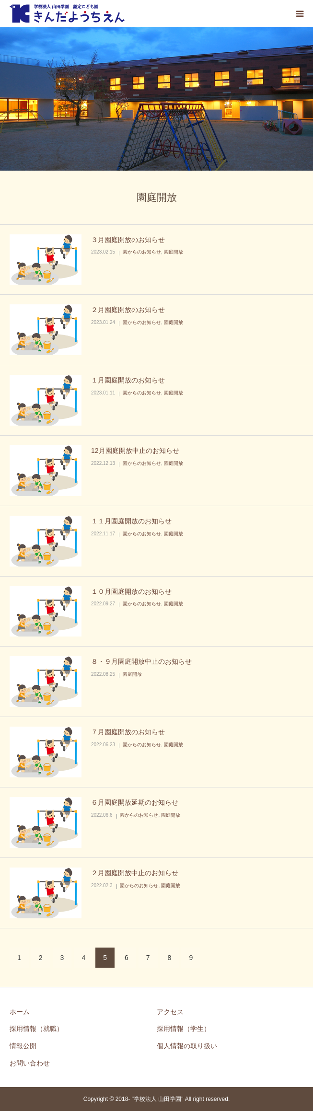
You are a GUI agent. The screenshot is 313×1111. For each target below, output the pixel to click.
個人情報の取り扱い (187, 1046)
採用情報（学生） (183, 1028)
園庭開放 (173, 252)
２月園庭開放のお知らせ (128, 309)
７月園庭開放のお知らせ (128, 732)
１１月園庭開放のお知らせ (131, 521)
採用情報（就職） (36, 1028)
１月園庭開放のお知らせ (128, 380)
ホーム (20, 1012)
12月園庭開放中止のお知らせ (135, 450)
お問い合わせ (30, 1063)
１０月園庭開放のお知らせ (131, 591)
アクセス (170, 1012)
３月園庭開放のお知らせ (128, 239)
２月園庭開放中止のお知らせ (134, 873)
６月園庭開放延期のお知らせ (134, 802)
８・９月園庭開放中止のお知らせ (141, 661)
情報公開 (23, 1046)
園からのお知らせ (142, 252)
